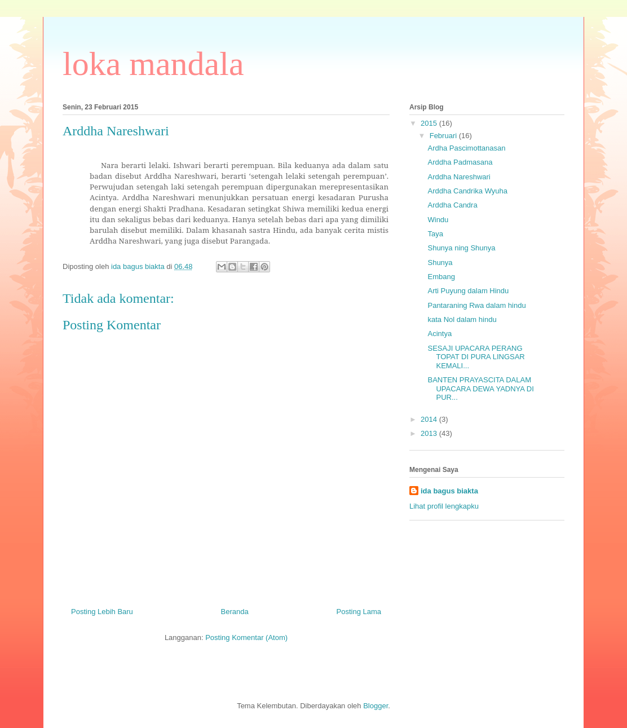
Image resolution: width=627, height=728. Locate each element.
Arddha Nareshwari (458, 177)
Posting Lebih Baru (102, 611)
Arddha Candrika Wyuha (467, 191)
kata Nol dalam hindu (461, 319)
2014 (430, 419)
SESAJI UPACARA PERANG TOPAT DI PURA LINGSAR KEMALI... (475, 357)
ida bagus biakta (449, 491)
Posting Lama (359, 611)
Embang (440, 276)
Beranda (235, 611)
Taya (435, 234)
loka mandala (153, 63)
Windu (437, 219)
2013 (430, 433)
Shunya (439, 262)
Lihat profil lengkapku (444, 506)
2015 (430, 123)
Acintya (439, 333)
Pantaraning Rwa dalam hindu (476, 305)
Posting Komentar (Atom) (246, 637)
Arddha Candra (452, 205)
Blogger (375, 705)
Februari (444, 135)
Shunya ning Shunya (461, 248)
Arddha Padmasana (459, 162)
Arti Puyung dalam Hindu (468, 290)
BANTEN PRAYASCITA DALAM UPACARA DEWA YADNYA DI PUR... (480, 388)
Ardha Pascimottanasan (466, 148)
